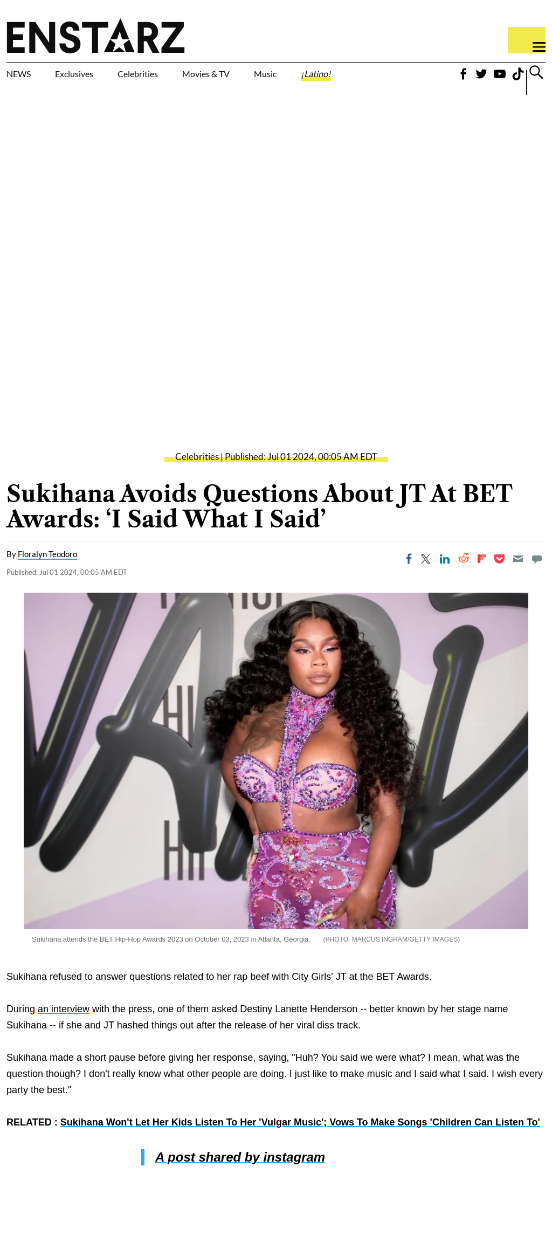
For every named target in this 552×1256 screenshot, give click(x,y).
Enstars (95, 35)
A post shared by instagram (240, 1180)
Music (340, 75)
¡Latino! (406, 75)
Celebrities (187, 75)
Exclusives (100, 75)
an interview (63, 1032)
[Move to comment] (537, 582)
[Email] (518, 582)
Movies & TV (266, 82)
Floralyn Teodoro (47, 577)
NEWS (25, 75)
